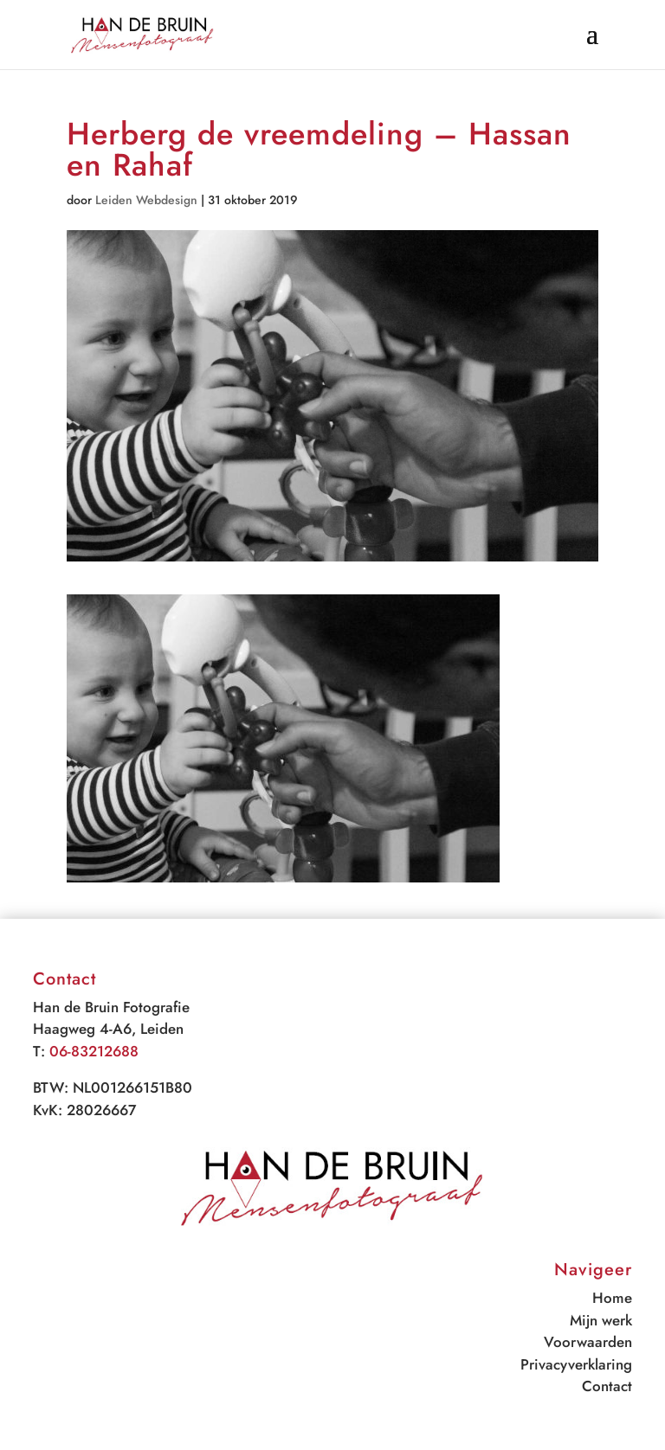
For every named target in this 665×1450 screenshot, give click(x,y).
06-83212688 (94, 1051)
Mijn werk (601, 1320)
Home (612, 1297)
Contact (607, 1386)
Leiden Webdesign (146, 200)
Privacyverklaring (576, 1364)
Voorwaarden (588, 1341)
